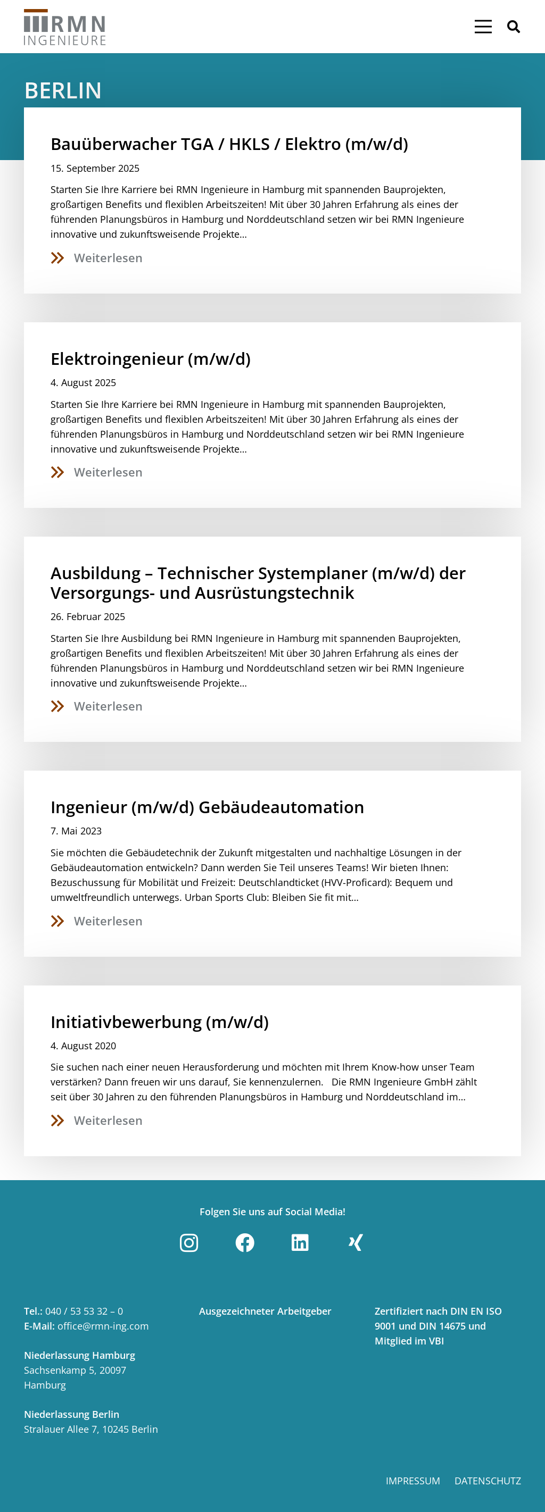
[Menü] (483, 26)
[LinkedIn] (300, 1243)
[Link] (65, 26)
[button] (513, 26)
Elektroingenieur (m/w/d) (151, 358)
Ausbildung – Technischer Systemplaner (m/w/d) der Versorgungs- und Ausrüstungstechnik (258, 583)
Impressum (413, 1480)
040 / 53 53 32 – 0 (84, 1311)
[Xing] (356, 1243)
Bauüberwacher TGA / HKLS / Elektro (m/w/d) (229, 143)
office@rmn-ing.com (103, 1325)
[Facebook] (245, 1243)
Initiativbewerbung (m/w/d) (160, 1021)
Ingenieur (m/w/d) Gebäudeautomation (208, 807)
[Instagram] (189, 1243)
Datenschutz (488, 1480)
